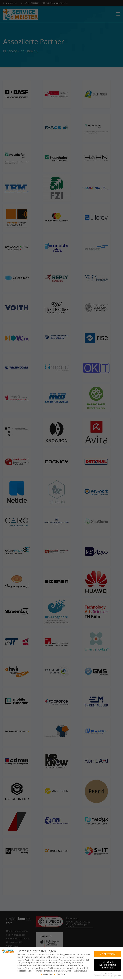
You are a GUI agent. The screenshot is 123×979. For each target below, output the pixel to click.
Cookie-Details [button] (107, 973)
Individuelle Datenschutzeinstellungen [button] (107, 964)
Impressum (117, 975)
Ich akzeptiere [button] (108, 953)
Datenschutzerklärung (102, 975)
